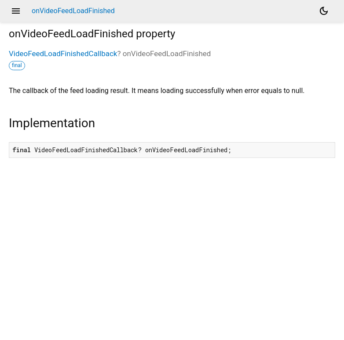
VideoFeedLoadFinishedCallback (63, 53)
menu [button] (16, 11)
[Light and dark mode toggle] (324, 11)
